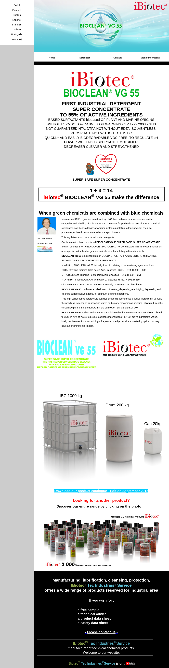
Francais (16, 24)
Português (16, 34)
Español (16, 20)
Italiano (17, 29)
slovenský (16, 39)
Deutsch (16, 10)
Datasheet (85, 57)
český (17, 5)
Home (52, 57)
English (17, 15)
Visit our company (150, 57)
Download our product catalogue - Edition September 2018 (101, 491)
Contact (117, 57)
